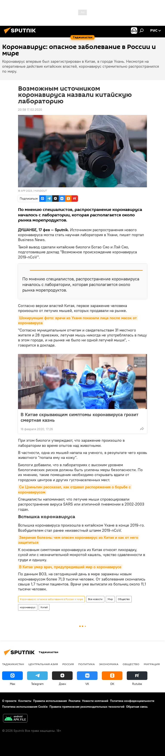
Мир (110, 599)
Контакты (24, 701)
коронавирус (27, 607)
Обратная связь (137, 707)
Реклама (74, 701)
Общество (124, 599)
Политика (86, 664)
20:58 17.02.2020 (30, 109)
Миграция (152, 664)
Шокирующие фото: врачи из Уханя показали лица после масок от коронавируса (78, 320)
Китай (44, 607)
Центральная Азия (43, 664)
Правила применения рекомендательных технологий (86, 707)
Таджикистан (13, 664)
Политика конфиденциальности (132, 701)
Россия (68, 664)
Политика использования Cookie (25, 707)
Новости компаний (95, 701)
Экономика (108, 664)
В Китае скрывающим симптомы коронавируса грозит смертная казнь (79, 417)
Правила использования (50, 701)
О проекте (9, 701)
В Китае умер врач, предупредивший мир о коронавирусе (70, 566)
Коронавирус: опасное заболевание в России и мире (51, 599)
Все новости (95, 599)
